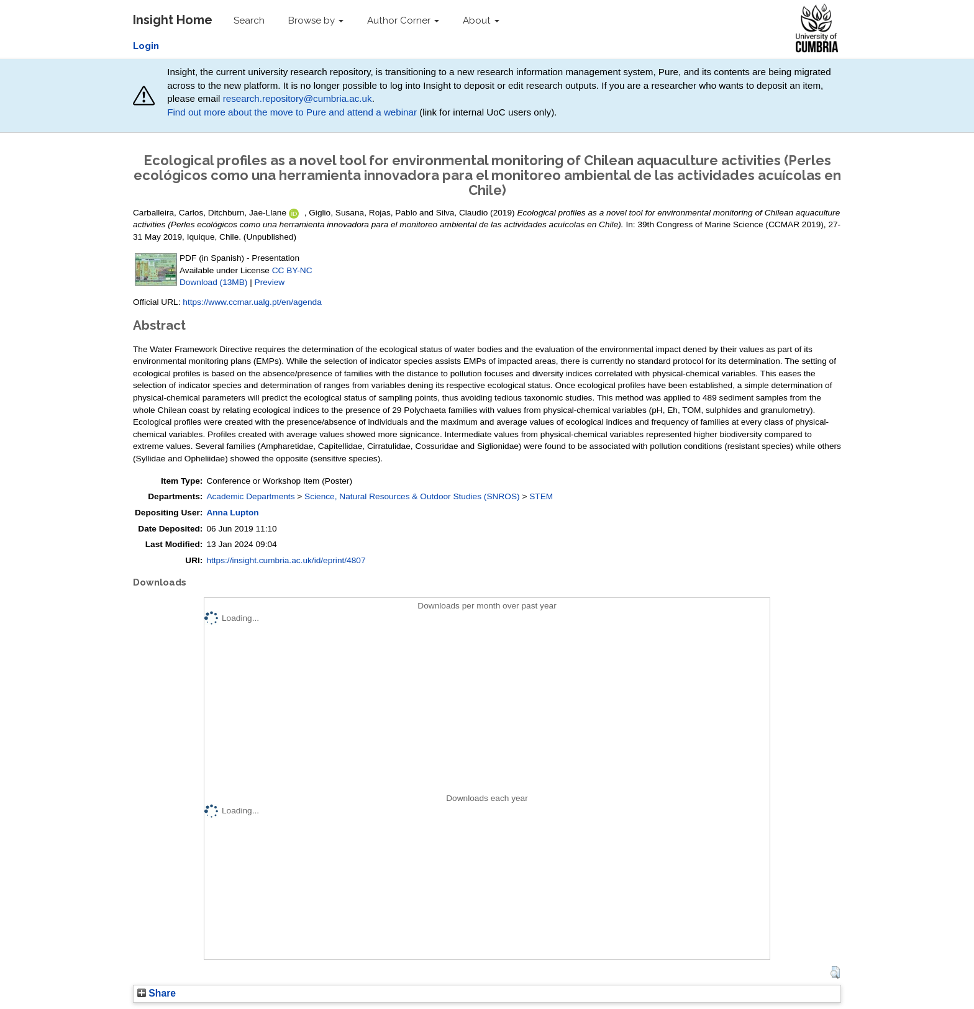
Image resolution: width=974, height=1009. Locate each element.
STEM (541, 496)
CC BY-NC (292, 270)
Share (156, 993)
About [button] (481, 20)
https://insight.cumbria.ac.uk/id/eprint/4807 (285, 560)
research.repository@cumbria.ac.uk (297, 98)
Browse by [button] (316, 20)
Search (249, 20)
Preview (270, 282)
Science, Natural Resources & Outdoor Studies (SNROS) (412, 496)
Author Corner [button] (403, 20)
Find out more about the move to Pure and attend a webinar (292, 112)
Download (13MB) (213, 282)
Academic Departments (250, 496)
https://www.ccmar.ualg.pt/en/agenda (252, 302)
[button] (835, 972)
